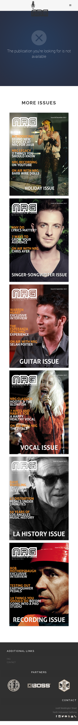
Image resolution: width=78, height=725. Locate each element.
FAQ (8, 666)
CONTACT (11, 669)
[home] (39, 9)
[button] (70, 5)
